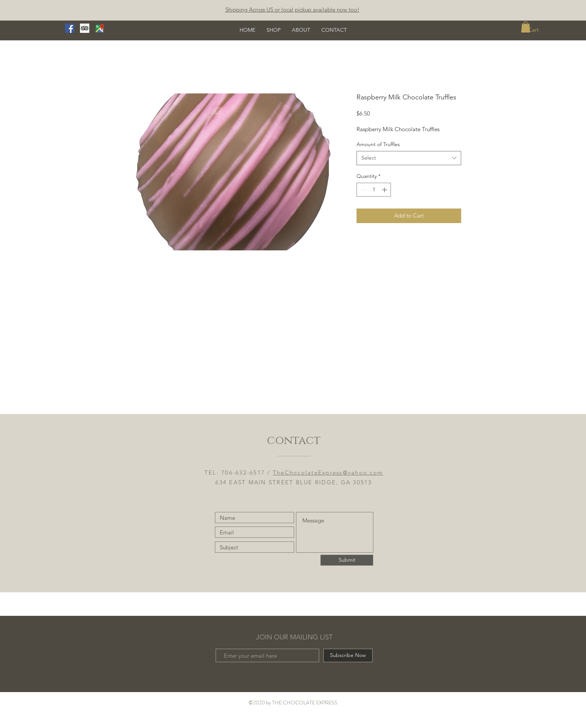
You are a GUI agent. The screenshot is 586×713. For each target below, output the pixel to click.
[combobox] (409, 158)
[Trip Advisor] (84, 28)
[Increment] (385, 189)
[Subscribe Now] (348, 655)
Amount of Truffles (378, 144)
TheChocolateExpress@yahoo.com (328, 472)
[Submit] (346, 560)
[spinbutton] (373, 189)
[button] (525, 27)
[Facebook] (69, 28)
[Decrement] (362, 189)
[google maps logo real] (99, 28)
